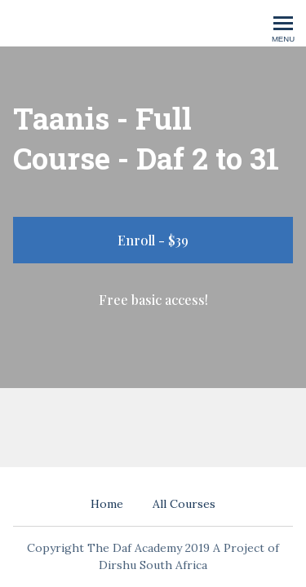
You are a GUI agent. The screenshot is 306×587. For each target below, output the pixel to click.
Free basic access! (153, 299)
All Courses (184, 504)
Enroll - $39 (153, 240)
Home (107, 504)
